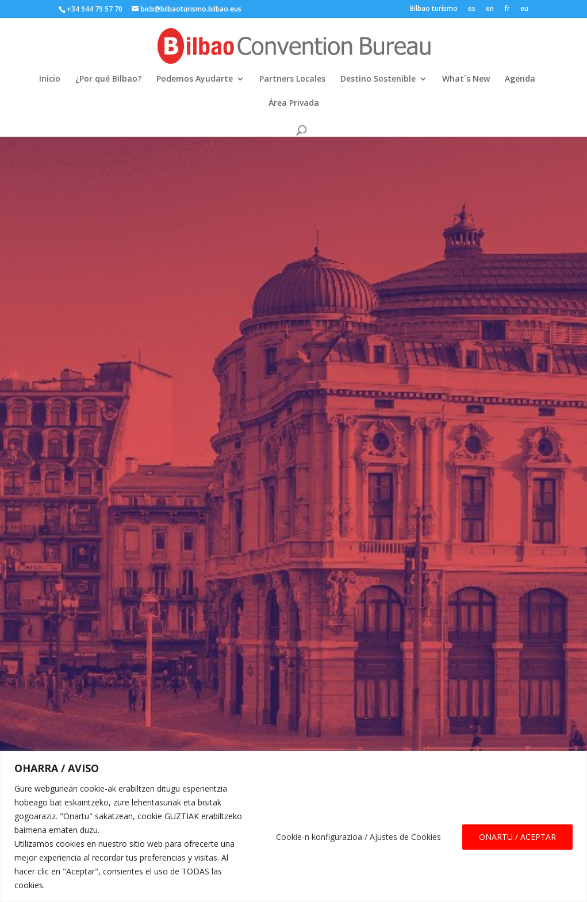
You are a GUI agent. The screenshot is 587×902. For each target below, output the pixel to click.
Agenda (520, 79)
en (490, 9)
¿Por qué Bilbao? (108, 79)
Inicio (49, 79)
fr (507, 9)
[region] (293, 826)
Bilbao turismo (434, 9)
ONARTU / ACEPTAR (517, 836)
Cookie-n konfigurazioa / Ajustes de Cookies (358, 836)
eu (524, 9)
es (471, 9)
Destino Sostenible (378, 79)
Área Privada (293, 103)
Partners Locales (292, 79)
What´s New (466, 79)
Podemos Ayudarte (194, 79)
